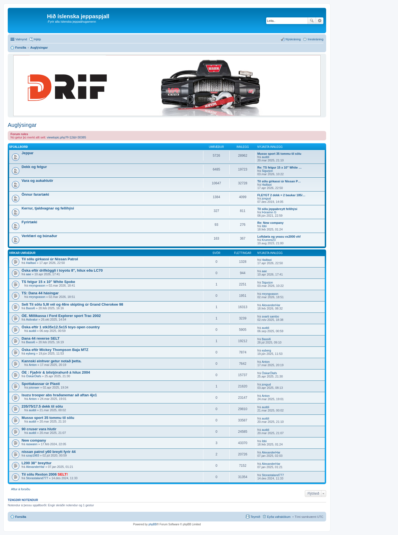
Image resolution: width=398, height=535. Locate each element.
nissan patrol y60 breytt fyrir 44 (49, 452)
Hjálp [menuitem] (37, 39)
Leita (312, 20)
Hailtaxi (267, 184)
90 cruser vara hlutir (39, 429)
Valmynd (21, 39)
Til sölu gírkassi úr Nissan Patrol (50, 259)
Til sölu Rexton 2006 (39, 474)
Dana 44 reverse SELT (41, 338)
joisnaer (34, 387)
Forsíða (20, 516)
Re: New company (270, 222)
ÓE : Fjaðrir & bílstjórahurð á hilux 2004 (56, 372)
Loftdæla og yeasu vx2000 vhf (279, 236)
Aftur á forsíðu (20, 489)
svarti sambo (270, 316)
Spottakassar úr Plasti (41, 384)
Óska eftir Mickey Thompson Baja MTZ (55, 350)
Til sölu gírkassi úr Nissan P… (279, 181)
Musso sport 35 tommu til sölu (279, 153)
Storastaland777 (37, 478)
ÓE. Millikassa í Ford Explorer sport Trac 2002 (61, 316)
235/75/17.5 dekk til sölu (42, 406)
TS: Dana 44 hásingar (40, 293)
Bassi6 (30, 308)
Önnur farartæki (35, 194)
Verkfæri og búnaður (39, 236)
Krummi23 (269, 240)
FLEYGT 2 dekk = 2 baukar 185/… (281, 195)
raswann (32, 444)
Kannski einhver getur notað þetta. (52, 361)
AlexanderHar (271, 305)
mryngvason (37, 285)
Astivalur (32, 319)
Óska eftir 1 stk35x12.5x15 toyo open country (61, 327)
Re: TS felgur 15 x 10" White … (279, 167)
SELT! (62, 474)
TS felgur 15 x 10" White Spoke (48, 282)
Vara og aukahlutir (37, 181)
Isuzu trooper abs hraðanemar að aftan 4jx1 (59, 395)
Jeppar (27, 153)
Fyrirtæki (29, 222)
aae (28, 274)
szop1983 (32, 455)
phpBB (152, 524)
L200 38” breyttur (36, 463)
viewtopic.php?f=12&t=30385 (66, 137)
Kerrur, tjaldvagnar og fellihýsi (48, 208)
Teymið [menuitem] (255, 516)
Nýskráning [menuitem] (293, 39)
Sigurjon (267, 170)
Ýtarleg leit (319, 20)
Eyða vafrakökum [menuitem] (278, 516)
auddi (265, 157)
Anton (33, 364)
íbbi (264, 226)
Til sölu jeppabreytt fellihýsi (277, 209)
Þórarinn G (269, 212)
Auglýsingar (22, 125)
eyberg (30, 353)
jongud (266, 198)
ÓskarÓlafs (33, 376)
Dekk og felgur (34, 167)
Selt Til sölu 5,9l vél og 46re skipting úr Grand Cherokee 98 (72, 304)
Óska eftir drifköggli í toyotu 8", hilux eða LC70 (62, 270)
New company (34, 440)
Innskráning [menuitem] (315, 39)
